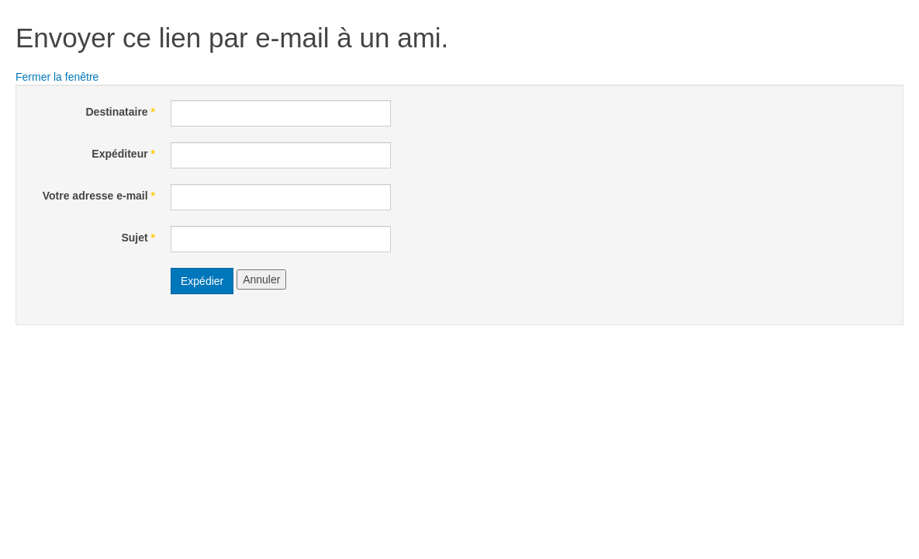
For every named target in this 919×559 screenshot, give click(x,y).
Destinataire (121, 112)
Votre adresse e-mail (99, 195)
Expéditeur (123, 154)
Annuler (261, 279)
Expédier (202, 281)
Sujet (138, 237)
